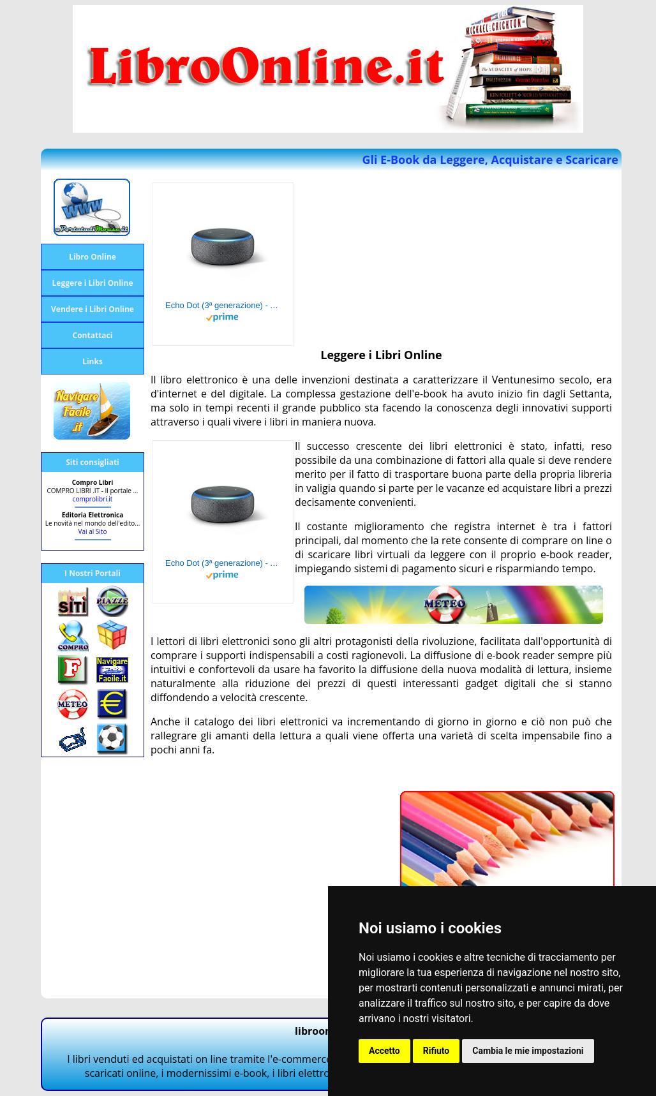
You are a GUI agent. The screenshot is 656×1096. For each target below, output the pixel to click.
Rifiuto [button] (436, 1051)
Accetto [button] (384, 1051)
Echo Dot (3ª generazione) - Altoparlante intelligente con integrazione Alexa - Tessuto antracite (222, 305)
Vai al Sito (92, 531)
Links (92, 361)
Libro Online (92, 256)
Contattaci (93, 335)
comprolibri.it (93, 498)
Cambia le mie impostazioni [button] (527, 1051)
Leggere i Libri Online (92, 283)
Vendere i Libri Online (92, 309)
